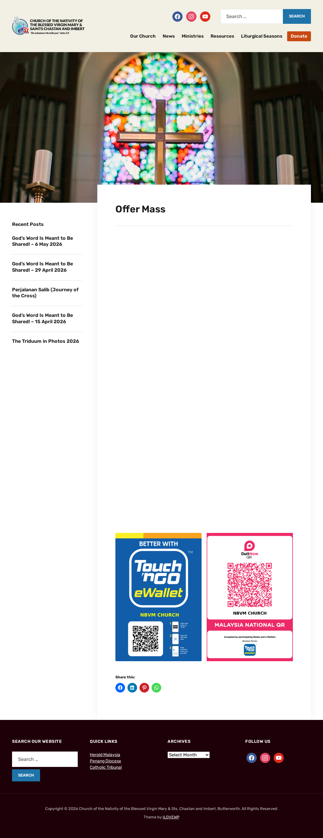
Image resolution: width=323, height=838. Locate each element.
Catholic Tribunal (106, 767)
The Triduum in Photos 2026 (45, 341)
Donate (299, 36)
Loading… (204, 385)
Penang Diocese (105, 761)
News (169, 36)
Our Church (143, 36)
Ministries (193, 36)
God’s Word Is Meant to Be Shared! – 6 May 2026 (42, 241)
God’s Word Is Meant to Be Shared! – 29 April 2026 (42, 267)
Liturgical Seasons (261, 36)
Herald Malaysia (105, 754)
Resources (222, 36)
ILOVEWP (171, 817)
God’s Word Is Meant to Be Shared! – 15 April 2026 (42, 318)
